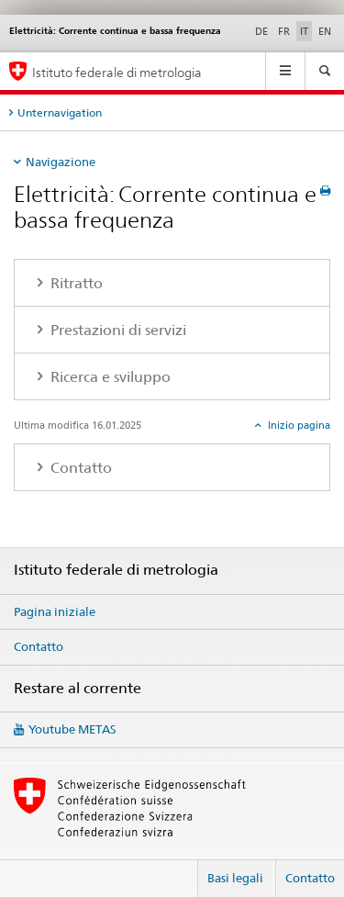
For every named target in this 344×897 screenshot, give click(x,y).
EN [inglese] (324, 31)
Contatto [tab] (79, 468)
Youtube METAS (72, 729)
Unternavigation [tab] (59, 112)
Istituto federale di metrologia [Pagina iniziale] (117, 72)
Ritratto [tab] (75, 283)
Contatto (38, 646)
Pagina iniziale (54, 611)
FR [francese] (284, 31)
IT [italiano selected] (304, 31)
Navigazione (60, 161)
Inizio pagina (297, 425)
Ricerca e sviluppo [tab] (109, 377)
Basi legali (235, 877)
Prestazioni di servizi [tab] (116, 330)
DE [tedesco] (261, 31)
